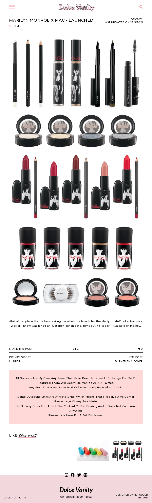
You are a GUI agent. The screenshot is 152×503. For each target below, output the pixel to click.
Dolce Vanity (76, 7)
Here (69, 415)
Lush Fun (40, 359)
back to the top (16, 497)
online (130, 325)
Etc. (76, 348)
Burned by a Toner (111, 359)
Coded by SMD (143, 496)
